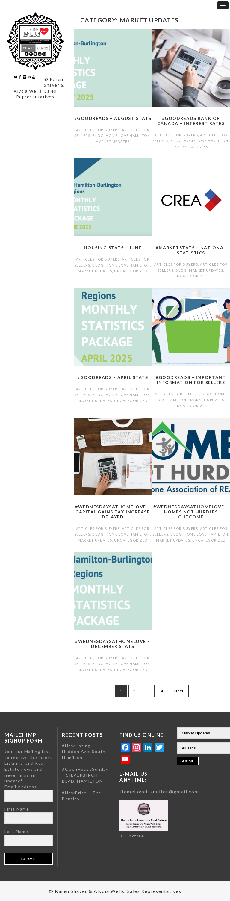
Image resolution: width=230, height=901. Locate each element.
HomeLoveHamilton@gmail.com (159, 791)
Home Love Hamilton (128, 135)
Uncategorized (131, 271)
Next (179, 691)
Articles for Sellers (177, 394)
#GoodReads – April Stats (112, 377)
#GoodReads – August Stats (113, 118)
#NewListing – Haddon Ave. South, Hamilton (84, 751)
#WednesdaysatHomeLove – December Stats (112, 644)
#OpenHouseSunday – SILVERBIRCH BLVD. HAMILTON (85, 775)
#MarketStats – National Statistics (191, 250)
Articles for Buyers (98, 130)
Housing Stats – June (113, 247)
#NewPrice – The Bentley (82, 795)
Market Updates (113, 141)
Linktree (134, 835)
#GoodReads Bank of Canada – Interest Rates (191, 121)
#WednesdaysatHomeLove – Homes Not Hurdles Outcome (191, 511)
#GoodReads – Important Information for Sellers (191, 380)
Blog (98, 135)
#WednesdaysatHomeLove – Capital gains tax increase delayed (112, 511)
